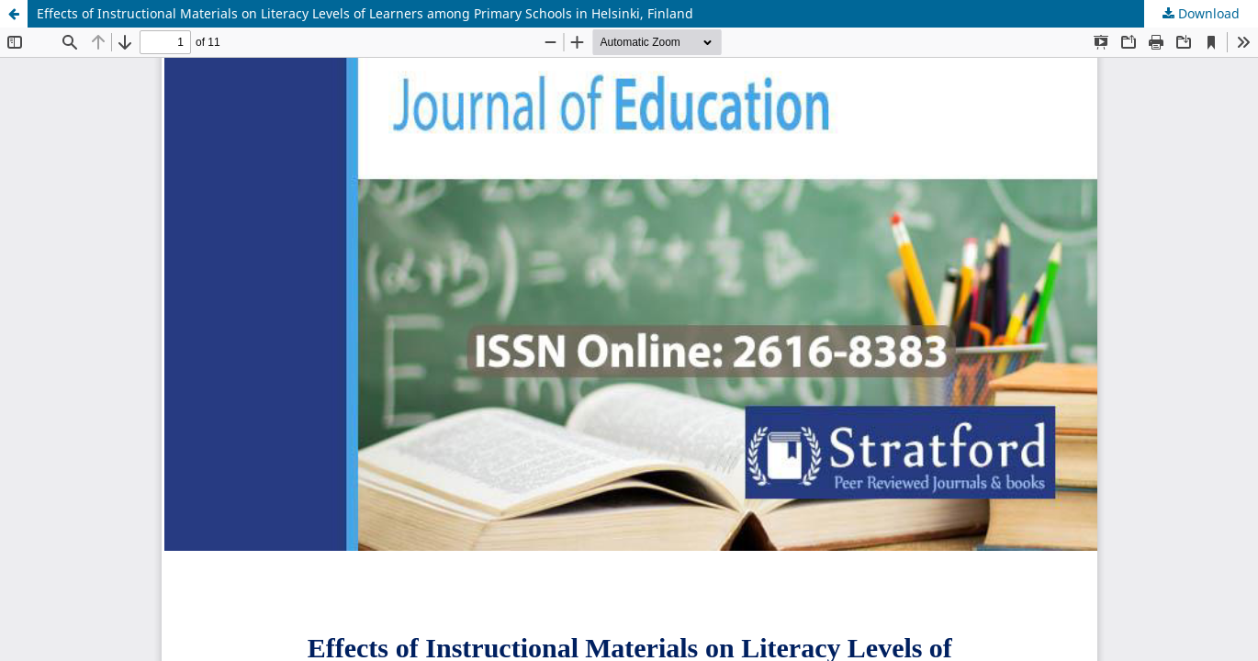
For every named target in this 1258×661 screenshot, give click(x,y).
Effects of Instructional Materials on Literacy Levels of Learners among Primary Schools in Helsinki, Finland (365, 13)
